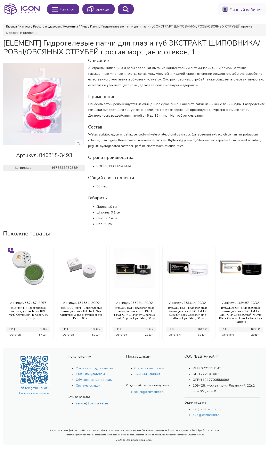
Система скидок (88, 385)
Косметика (70, 27)
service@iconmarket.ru (92, 403)
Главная (11, 27)
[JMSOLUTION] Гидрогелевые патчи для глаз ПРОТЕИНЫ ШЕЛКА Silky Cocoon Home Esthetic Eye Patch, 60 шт (187, 313)
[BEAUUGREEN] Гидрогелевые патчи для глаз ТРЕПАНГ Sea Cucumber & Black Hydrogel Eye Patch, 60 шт (81, 313)
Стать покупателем (90, 374)
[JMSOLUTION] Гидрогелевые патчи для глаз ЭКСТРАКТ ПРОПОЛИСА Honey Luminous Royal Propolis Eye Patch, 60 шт (134, 313)
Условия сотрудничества (94, 368)
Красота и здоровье (47, 27)
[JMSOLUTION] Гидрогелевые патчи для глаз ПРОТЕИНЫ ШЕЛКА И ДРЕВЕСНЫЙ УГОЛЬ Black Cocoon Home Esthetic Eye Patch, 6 (240, 315)
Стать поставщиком (149, 368)
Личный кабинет (147, 374)
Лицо (84, 27)
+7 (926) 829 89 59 (208, 409)
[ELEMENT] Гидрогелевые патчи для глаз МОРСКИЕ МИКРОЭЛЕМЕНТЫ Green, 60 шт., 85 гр (28, 313)
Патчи (94, 27)
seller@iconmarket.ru (149, 392)
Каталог (25, 27)
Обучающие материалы (94, 380)
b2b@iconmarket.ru (206, 415)
